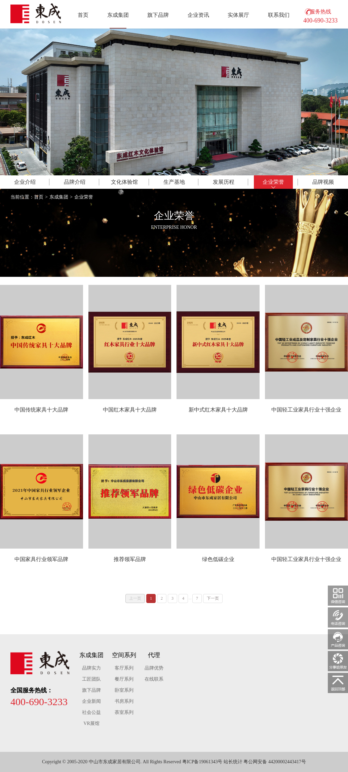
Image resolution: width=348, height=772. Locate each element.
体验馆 (124, 182)
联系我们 (278, 15)
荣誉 (273, 182)
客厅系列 (124, 668)
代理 (154, 655)
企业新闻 (91, 701)
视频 (323, 182)
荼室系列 (124, 712)
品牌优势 (154, 668)
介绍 (25, 182)
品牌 (74, 182)
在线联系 (154, 679)
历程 (223, 182)
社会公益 (91, 712)
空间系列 (124, 655)
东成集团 (118, 15)
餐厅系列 (124, 679)
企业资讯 (198, 15)
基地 (174, 182)
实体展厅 (238, 15)
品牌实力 (91, 668)
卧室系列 (124, 690)
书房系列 (124, 701)
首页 (83, 15)
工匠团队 (91, 679)
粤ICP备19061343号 (202, 761)
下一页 (213, 598)
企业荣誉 (83, 197)
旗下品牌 (158, 15)
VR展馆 (91, 723)
